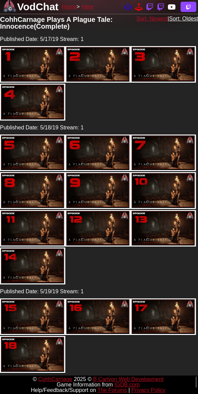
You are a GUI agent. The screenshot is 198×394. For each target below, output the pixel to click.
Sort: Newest (152, 19)
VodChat (37, 6)
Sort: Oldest (183, 19)
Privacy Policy (148, 390)
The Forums (112, 390)
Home (69, 7)
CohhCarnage (55, 379)
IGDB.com (127, 385)
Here (87, 7)
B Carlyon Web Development (128, 379)
